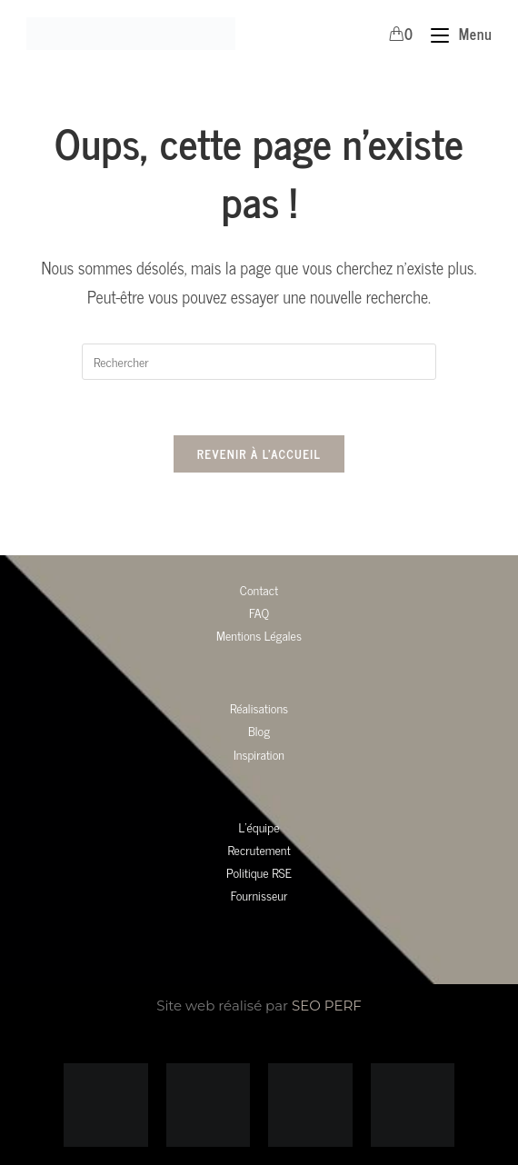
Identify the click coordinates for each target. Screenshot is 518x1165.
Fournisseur (259, 894)
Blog (259, 730)
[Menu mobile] (454, 33)
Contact (259, 589)
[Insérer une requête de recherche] (259, 362)
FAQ (259, 612)
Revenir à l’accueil (259, 453)
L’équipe (259, 826)
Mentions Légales (259, 634)
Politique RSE (259, 871)
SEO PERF (327, 1005)
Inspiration (259, 753)
